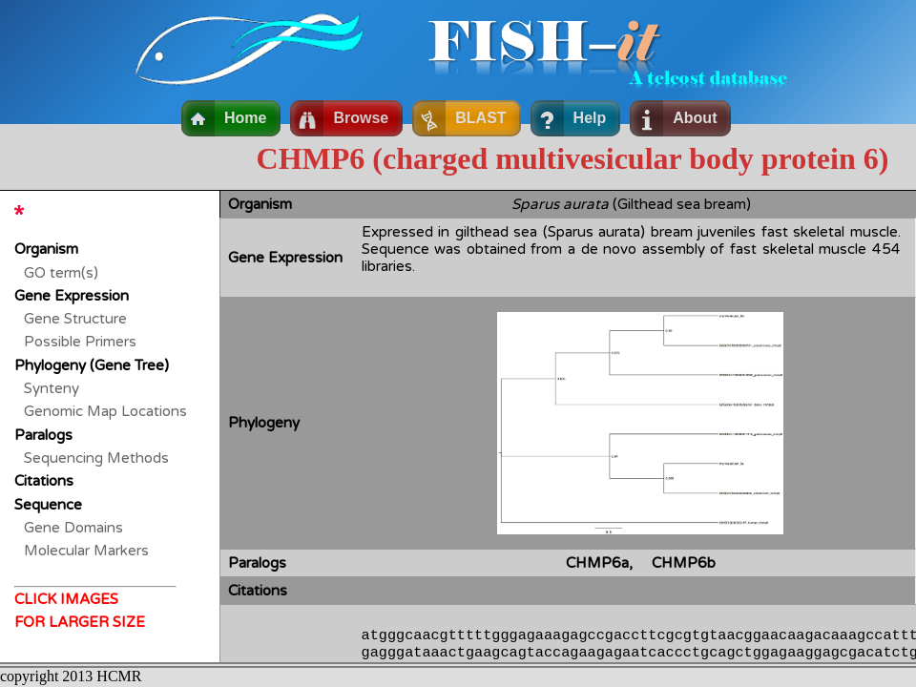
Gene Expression (71, 295)
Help (590, 118)
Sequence (48, 504)
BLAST (480, 118)
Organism (46, 249)
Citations (43, 480)
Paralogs (43, 435)
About (695, 118)
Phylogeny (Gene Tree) (91, 365)
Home (245, 118)
